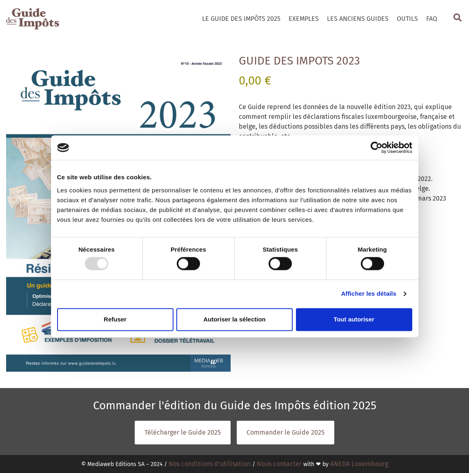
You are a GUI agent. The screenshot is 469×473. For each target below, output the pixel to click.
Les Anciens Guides (358, 18)
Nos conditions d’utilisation (210, 464)
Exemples (304, 18)
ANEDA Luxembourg (359, 464)
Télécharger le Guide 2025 (182, 432)
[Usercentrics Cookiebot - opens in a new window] (376, 147)
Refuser (115, 319)
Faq (431, 18)
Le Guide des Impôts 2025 (241, 18)
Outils (407, 18)
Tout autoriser (353, 319)
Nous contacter (279, 464)
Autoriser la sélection (234, 319)
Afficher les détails (368, 293)
